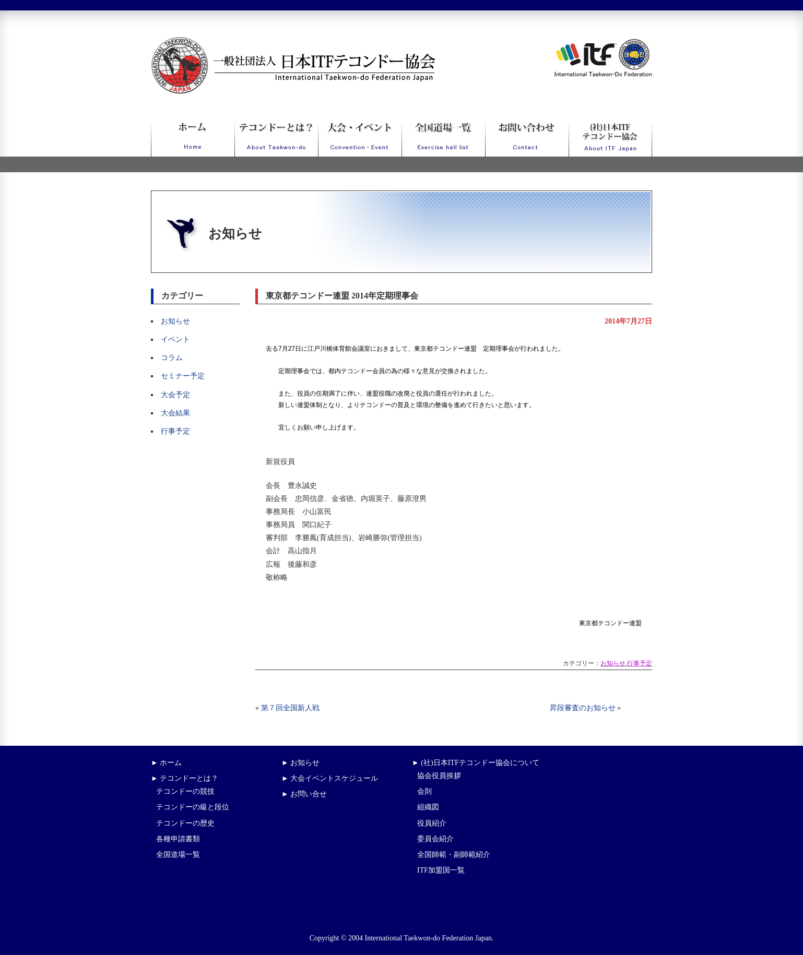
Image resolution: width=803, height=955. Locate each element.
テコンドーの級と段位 (192, 807)
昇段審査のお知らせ (583, 708)
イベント (175, 339)
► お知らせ (300, 763)
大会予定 (175, 395)
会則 (424, 791)
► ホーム (166, 763)
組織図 (428, 807)
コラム (172, 358)
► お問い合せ (304, 794)
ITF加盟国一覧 (441, 870)
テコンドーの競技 (185, 791)
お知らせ (175, 321)
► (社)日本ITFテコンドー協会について (475, 763)
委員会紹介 (435, 839)
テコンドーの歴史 (185, 823)
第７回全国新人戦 (290, 708)
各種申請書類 (178, 839)
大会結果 (175, 413)
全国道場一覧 (178, 854)
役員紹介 (431, 823)
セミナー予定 (183, 376)
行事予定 (175, 431)
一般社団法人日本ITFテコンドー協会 (274, 43)
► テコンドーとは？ (184, 778)
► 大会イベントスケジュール (329, 778)
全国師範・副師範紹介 (453, 854)
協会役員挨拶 (439, 776)
